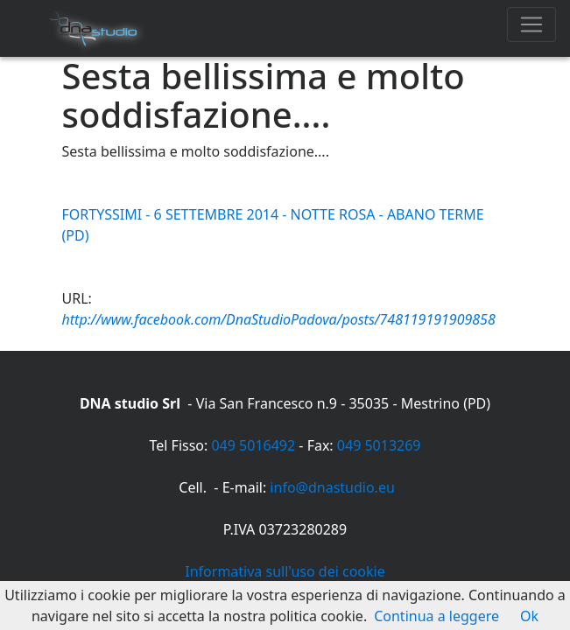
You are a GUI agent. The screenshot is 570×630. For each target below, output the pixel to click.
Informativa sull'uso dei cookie (284, 571)
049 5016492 (253, 445)
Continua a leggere (436, 616)
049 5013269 (379, 445)
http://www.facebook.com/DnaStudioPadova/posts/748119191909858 (279, 319)
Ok (529, 616)
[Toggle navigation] (531, 24)
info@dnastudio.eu (332, 487)
